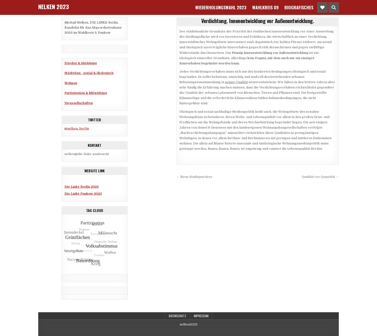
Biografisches (298, 7)
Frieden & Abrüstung (80, 63)
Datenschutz (177, 315)
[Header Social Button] (322, 7)
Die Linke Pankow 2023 (83, 193)
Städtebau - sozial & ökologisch (88, 73)
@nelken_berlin (76, 128)
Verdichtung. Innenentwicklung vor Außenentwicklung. (257, 21)
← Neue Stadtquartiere (194, 177)
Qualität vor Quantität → (320, 177)
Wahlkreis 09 (265, 7)
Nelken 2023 (53, 6)
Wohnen (70, 83)
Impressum (201, 315)
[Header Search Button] (334, 7)
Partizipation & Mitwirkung (85, 93)
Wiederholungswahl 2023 (220, 7)
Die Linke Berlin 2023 (81, 186)
